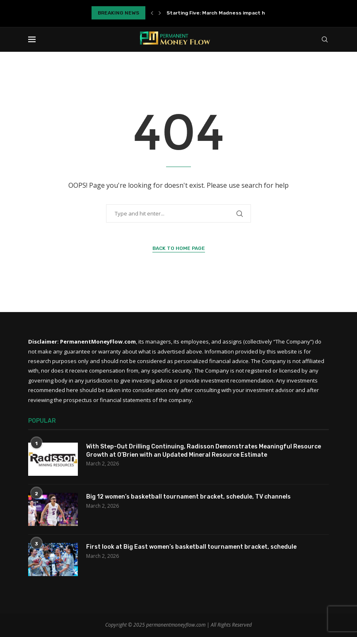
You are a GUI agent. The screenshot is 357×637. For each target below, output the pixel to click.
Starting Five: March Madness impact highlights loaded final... (243, 13)
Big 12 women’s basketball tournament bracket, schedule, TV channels (188, 496)
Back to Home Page (178, 248)
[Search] (325, 39)
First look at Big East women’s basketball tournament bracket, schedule (191, 546)
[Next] (160, 12)
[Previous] (152, 12)
